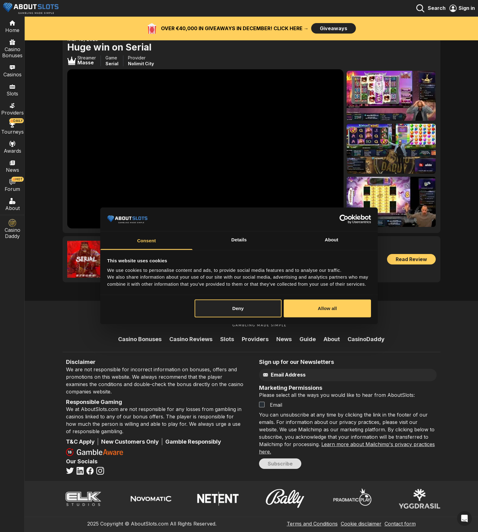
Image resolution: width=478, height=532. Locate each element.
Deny (238, 308)
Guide (307, 339)
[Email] (335, 375)
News (284, 339)
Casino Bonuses (12, 48)
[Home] (12, 26)
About (12, 204)
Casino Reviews (190, 339)
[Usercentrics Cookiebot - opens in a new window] (344, 219)
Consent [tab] (146, 240)
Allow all (327, 308)
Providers (255, 339)
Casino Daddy (12, 229)
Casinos (12, 70)
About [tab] (331, 239)
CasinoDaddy (366, 339)
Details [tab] (239, 239)
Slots (12, 90)
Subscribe (280, 464)
